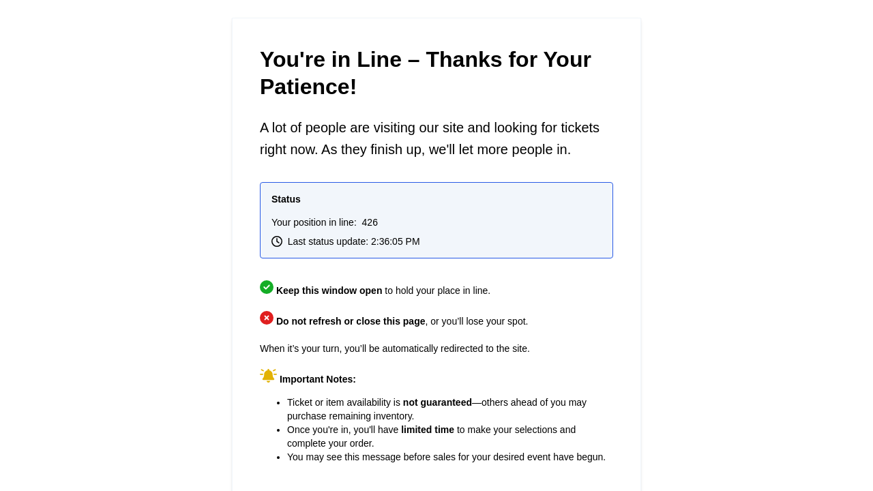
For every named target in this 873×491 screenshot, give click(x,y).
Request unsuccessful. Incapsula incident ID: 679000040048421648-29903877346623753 (436, 245)
